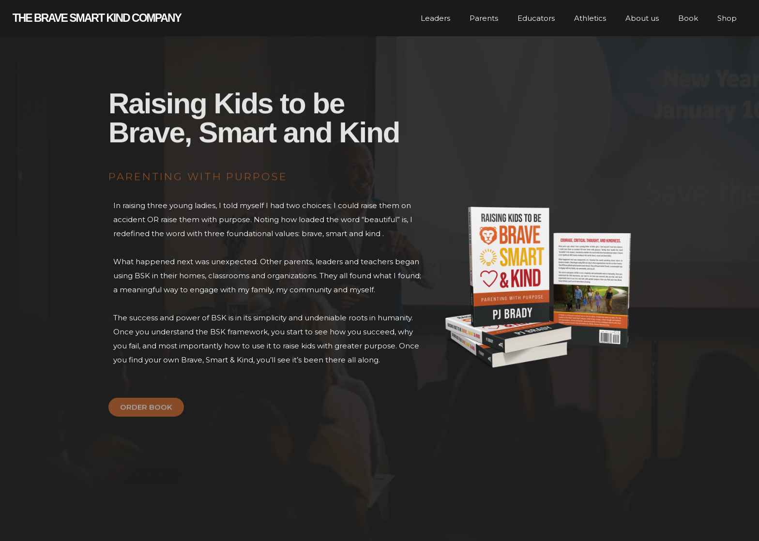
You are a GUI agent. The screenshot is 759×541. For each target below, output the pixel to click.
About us (642, 18)
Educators (536, 18)
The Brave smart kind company (97, 18)
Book (688, 18)
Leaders (435, 18)
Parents (484, 18)
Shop (727, 18)
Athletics (590, 18)
